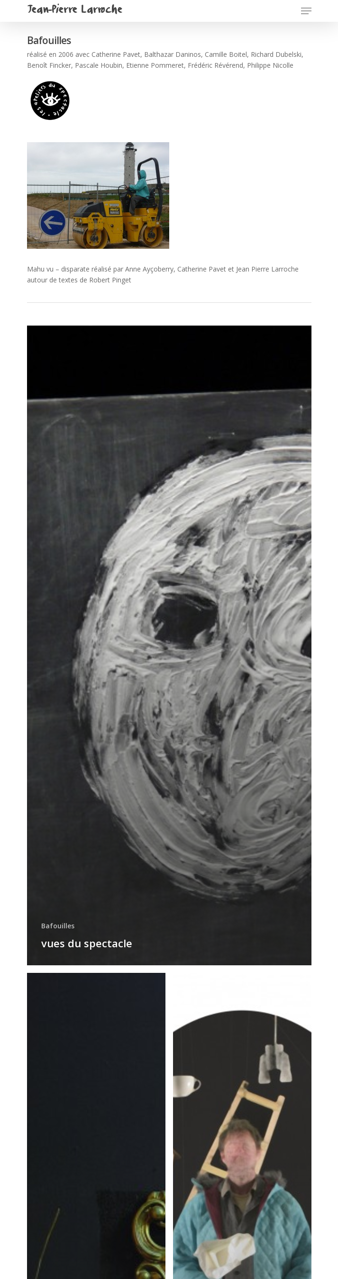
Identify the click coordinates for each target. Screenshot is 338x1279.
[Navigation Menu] (306, 11)
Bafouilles (57, 925)
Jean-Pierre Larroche (74, 11)
